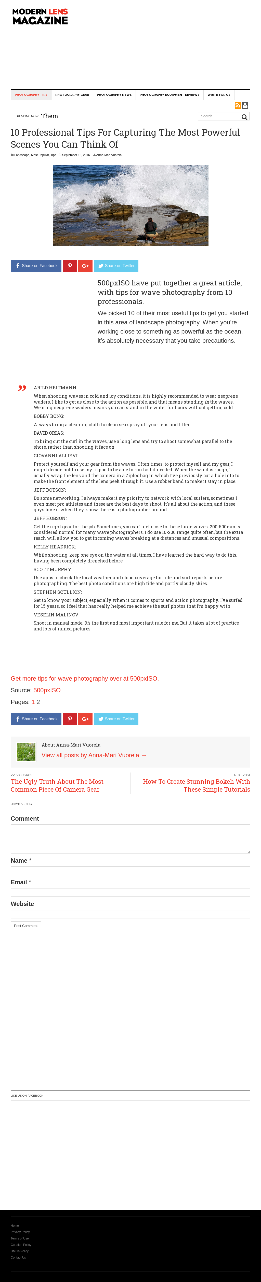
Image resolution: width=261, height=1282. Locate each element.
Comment (25, 818)
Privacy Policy (20, 1232)
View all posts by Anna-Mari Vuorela (94, 755)
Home (15, 1226)
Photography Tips (31, 95)
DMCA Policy (20, 1251)
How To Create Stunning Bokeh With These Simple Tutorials (196, 785)
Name (19, 860)
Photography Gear (72, 95)
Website (22, 903)
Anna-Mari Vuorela (109, 155)
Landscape (21, 155)
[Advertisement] (172, 43)
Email (19, 882)
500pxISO (47, 690)
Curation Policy (21, 1245)
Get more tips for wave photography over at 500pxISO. (85, 678)
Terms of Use (20, 1238)
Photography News (114, 95)
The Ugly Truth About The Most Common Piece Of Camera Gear (57, 785)
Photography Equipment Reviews (170, 95)
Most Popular (40, 155)
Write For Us (218, 95)
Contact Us (18, 1257)
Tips (53, 155)
